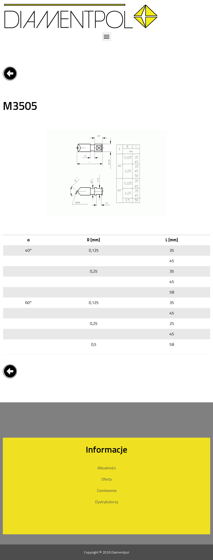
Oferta (106, 479)
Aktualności (106, 468)
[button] (106, 36)
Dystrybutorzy (106, 502)
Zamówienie (107, 490)
